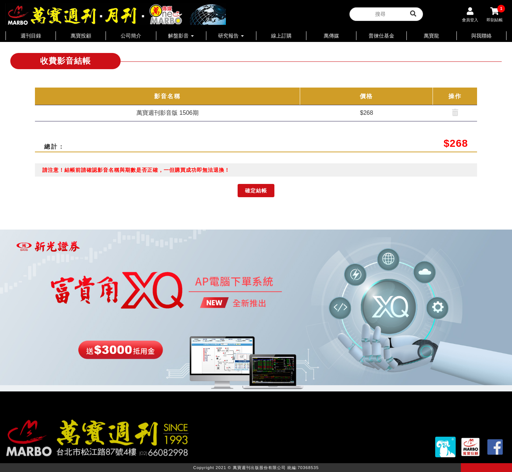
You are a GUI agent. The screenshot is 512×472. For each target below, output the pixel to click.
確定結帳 (256, 191)
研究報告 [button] (231, 36)
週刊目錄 (31, 36)
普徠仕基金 (381, 36)
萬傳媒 (331, 36)
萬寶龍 (431, 36)
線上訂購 (281, 36)
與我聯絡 (481, 36)
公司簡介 (131, 36)
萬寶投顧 (81, 36)
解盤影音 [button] (181, 36)
